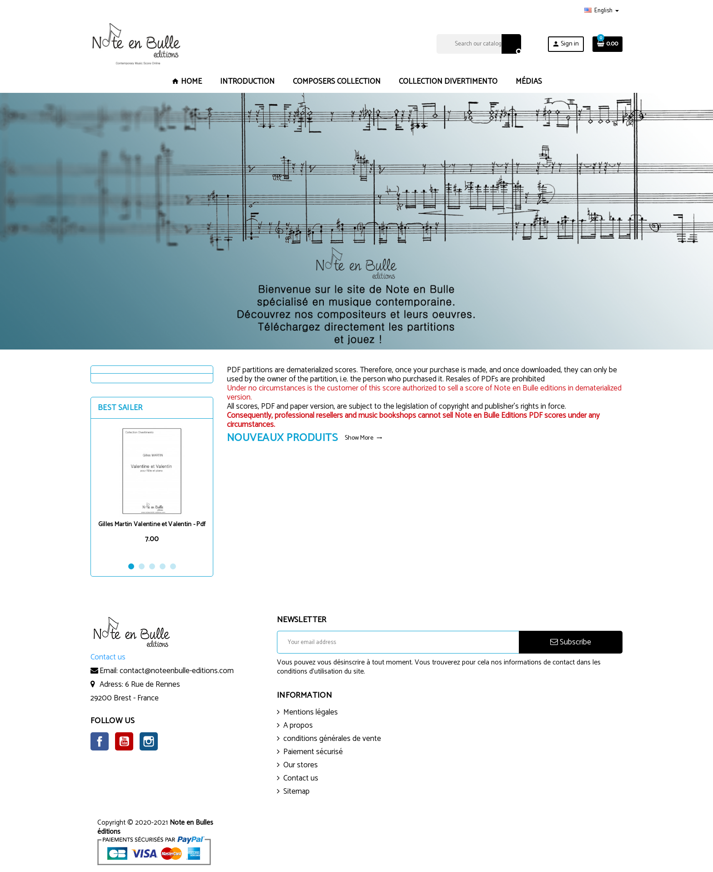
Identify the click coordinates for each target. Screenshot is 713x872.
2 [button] (142, 566)
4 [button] (163, 566)
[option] (152, 490)
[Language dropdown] (602, 11)
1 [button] (131, 566)
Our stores (300, 765)
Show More (363, 438)
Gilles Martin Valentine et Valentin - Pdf (152, 524)
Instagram (149, 741)
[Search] (479, 44)
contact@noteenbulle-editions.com (177, 670)
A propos (298, 725)
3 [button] (152, 566)
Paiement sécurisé (313, 751)
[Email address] (398, 642)
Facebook (99, 741)
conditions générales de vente (332, 738)
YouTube (124, 741)
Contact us (300, 778)
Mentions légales (310, 712)
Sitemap (296, 791)
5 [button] (173, 566)
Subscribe (570, 642)
